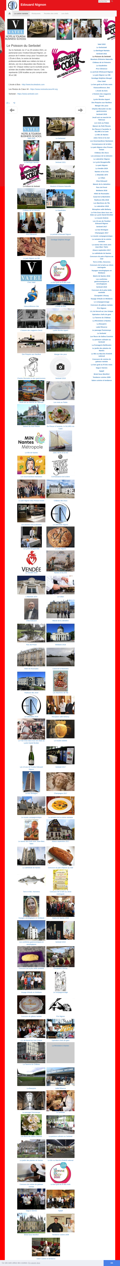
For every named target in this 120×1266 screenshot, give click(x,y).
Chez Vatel (31, 282)
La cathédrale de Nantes (31, 868)
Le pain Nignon (60, 549)
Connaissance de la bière (60, 477)
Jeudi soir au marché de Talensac (31, 402)
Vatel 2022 (31, 138)
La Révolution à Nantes (60, 1046)
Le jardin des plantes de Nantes (31, 1160)
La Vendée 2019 (31, 573)
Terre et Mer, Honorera (31, 892)
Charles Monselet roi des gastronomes (31, 378)
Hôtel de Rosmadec (31, 669)
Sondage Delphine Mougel (60, 240)
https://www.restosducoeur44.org (44, 89)
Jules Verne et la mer (60, 453)
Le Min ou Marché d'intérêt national (60, 1160)
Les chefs (64, 13)
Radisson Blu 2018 (31, 693)
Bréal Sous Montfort (31, 1235)
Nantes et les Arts (60, 573)
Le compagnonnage (60, 992)
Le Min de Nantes (31, 453)
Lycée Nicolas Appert (60, 330)
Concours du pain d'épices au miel (60, 868)
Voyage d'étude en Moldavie (31, 992)
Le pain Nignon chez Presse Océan (31, 501)
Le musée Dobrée (60, 741)
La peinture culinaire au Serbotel (60, 1136)
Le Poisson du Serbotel (31, 186)
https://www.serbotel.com (27, 94)
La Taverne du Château (31, 1064)
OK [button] (112, 1263)
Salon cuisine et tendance (46, 1259)
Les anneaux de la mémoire (31, 525)
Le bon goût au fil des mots (60, 282)
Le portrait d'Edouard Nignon (60, 234)
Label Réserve (60, 1088)
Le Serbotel (60, 1112)
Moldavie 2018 (60, 645)
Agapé (60, 1211)
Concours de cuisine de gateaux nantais (101, 360)
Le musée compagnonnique (31, 817)
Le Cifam (60, 597)
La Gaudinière (60, 210)
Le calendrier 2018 (31, 717)
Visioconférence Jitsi (31, 306)
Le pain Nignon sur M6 (31, 258)
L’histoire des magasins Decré (31, 330)
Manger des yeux (60, 354)
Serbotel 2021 (60, 162)
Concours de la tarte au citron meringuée (101, 266)
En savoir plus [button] (34, 1263)
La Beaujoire (31, 1088)
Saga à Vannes (31, 1211)
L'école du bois (60, 306)
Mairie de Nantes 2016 (60, 918)
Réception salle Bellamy (60, 717)
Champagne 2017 (60, 793)
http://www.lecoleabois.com (33, 85)
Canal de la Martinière (60, 669)
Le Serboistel (60, 138)
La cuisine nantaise (21, 13)
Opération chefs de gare (60, 1040)
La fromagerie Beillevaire (101, 345)
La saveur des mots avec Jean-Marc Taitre (101, 246)
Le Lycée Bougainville (31, 549)
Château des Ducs (60, 501)
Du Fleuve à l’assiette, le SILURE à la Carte (101, 130)
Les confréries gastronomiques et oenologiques (101, 281)
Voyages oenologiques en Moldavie (31, 918)
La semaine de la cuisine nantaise (60, 817)
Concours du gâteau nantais (31, 1016)
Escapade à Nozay (61, 968)
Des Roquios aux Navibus (31, 354)
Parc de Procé (31, 645)
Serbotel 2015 (60, 942)
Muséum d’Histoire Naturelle (60, 186)
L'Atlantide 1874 (31, 597)
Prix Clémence (31, 234)
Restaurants (36, 13)
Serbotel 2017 (60, 767)
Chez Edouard (31, 621)
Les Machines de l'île (60, 693)
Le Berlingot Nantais (31, 162)
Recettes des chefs (51, 13)
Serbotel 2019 (60, 378)
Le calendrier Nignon (60, 525)
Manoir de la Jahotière (60, 621)
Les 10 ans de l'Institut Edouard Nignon (101, 222)
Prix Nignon (60, 1016)
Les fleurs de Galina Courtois (31, 1136)
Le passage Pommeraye (31, 1112)
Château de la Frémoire (31, 210)
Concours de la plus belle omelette (31, 968)
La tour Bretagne (31, 793)
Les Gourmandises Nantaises (31, 477)
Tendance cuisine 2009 (60, 1235)
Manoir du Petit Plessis (31, 426)
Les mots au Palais (61, 402)
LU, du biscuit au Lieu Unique (31, 1040)
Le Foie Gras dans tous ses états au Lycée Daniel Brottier (101, 214)
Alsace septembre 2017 (60, 841)
